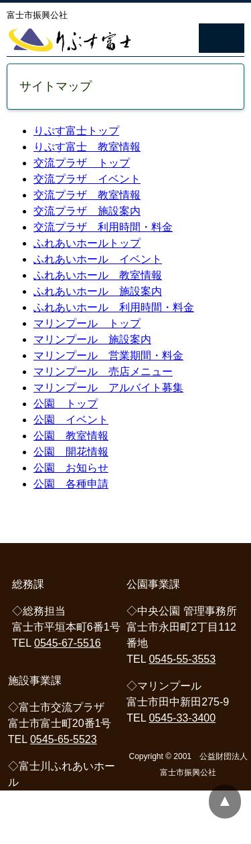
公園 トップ (65, 403)
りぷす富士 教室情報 (87, 146)
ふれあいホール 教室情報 (97, 275)
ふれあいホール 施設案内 (97, 291)
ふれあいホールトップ (87, 243)
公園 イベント (70, 419)
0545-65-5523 (63, 739)
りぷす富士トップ (76, 130)
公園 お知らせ (70, 467)
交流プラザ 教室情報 (87, 195)
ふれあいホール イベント (97, 259)
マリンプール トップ (87, 323)
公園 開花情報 (70, 451)
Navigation (221, 38)
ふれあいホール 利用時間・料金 (113, 307)
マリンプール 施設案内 (92, 339)
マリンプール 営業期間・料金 (108, 355)
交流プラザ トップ (81, 163)
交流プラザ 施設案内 (87, 211)
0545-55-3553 (182, 659)
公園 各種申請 (70, 484)
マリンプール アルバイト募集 (108, 387)
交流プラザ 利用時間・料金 (103, 227)
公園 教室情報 (70, 435)
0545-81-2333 (60, 814)
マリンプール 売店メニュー (103, 371)
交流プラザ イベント (87, 179)
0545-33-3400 (182, 718)
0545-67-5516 (67, 643)
